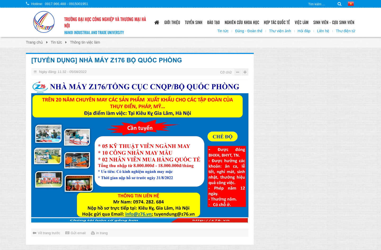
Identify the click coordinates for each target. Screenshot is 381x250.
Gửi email (78, 233)
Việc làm (302, 22)
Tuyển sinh (193, 22)
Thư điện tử (345, 31)
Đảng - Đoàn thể (248, 31)
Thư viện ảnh (280, 31)
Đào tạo (213, 22)
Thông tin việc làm (85, 42)
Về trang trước (49, 233)
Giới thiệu (172, 22)
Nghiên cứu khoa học (242, 22)
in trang (102, 233)
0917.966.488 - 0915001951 (66, 4)
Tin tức (223, 31)
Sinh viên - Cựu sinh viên (333, 22)
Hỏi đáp (304, 31)
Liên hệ (323, 31)
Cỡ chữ (226, 72)
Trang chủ (34, 42)
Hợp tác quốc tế (277, 22)
